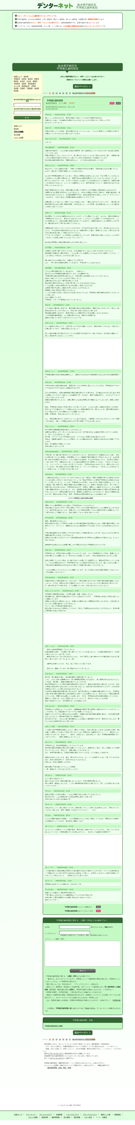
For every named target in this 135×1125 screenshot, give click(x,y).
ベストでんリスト (72, 1114)
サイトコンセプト (57, 1058)
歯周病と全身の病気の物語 (83, 498)
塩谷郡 (36, 88)
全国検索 (59, 1114)
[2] (53, 93)
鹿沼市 (16, 81)
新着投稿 (117, 1114)
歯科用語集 (56, 1117)
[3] (56, 93)
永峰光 (104, 1117)
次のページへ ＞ (82, 86)
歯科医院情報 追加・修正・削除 (59, 1068)
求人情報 (17, 135)
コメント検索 (18, 137)
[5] (63, 93)
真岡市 (35, 81)
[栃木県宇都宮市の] (83, 93)
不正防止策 (116, 1000)
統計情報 (77, 1117)
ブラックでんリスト (56, 1053)
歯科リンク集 (105, 1114)
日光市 (22, 81)
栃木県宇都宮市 (51, 103)
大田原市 (17, 83)
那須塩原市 (32, 83)
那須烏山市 (26, 86)
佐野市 (36, 79)
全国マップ (18, 76)
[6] (67, 93)
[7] (70, 93)
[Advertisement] (67, 46)
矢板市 (24, 83)
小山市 (28, 81)
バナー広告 (88, 1117)
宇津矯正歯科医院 (55, 100)
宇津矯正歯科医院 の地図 (54, 1026)
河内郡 (16, 88)
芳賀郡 (22, 88)
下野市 (33, 86)
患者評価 (44, 1117)
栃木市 (30, 79)
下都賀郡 (29, 88)
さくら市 (17, 86)
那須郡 (16, 91)
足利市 (24, 79)
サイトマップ (30, 1114)
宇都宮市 (17, 79)
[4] (60, 93)
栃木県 (26, 76)
